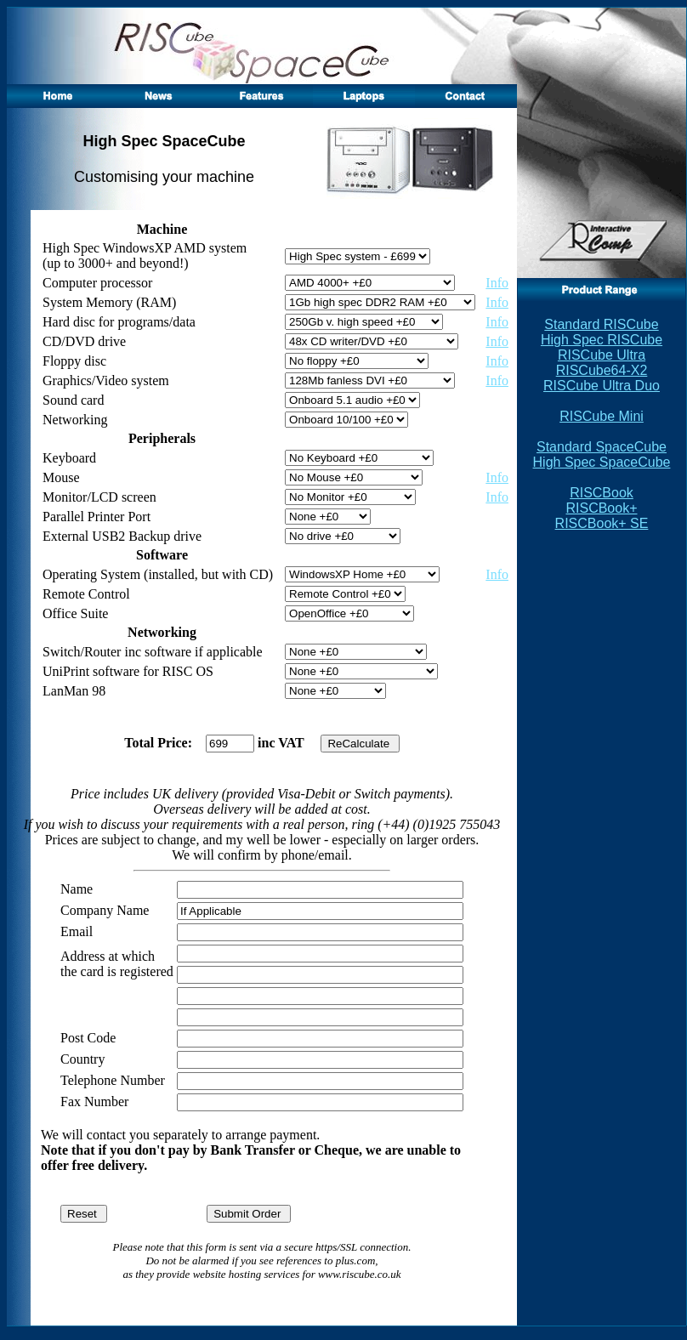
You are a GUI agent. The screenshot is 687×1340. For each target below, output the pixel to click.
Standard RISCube (601, 324)
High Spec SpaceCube (602, 462)
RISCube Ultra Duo (601, 385)
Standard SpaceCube (602, 447)
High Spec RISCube (601, 339)
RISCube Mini (601, 416)
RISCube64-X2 (602, 370)
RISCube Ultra (601, 355)
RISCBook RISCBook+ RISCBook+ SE (602, 508)
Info (496, 282)
